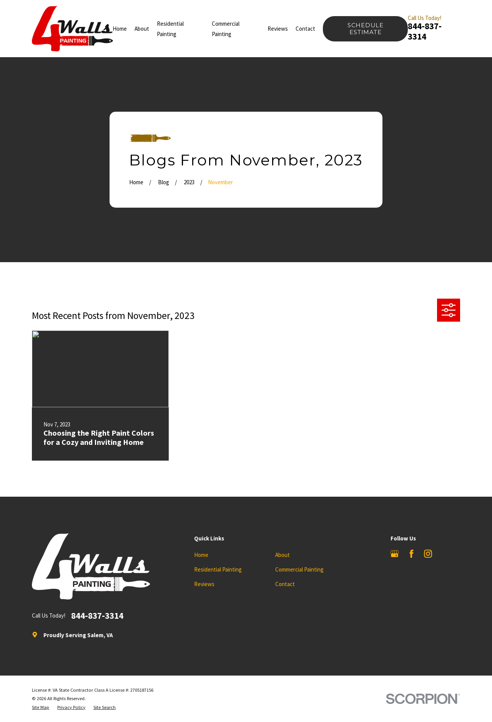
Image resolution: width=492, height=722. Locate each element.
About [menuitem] (142, 28)
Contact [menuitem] (305, 28)
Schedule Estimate (365, 28)
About (282, 554)
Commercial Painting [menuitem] (225, 29)
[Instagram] (428, 554)
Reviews (204, 584)
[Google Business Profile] (395, 554)
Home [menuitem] (120, 28)
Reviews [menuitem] (278, 28)
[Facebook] (411, 554)
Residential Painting (218, 569)
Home (201, 554)
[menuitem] (40, 707)
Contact (285, 584)
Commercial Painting (299, 569)
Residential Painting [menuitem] (170, 29)
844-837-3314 (425, 31)
